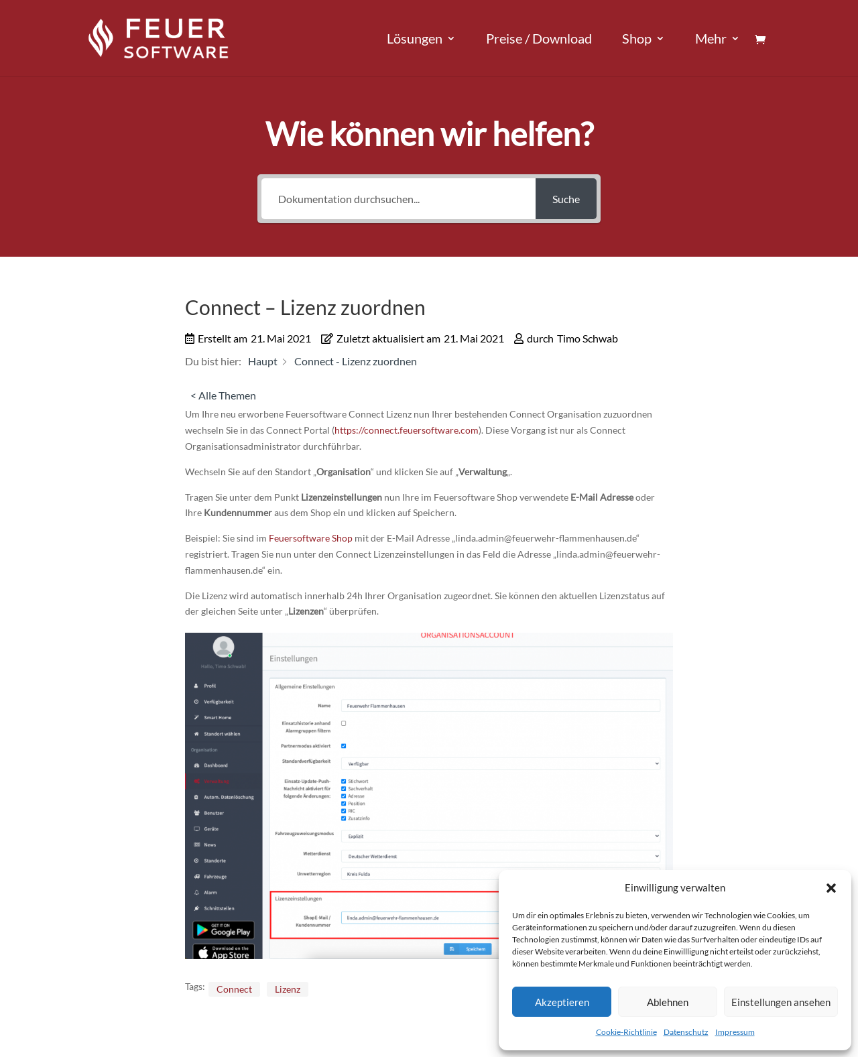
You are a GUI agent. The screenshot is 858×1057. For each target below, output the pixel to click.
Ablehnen (667, 1002)
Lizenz (287, 989)
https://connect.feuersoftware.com (406, 430)
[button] (831, 888)
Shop (637, 40)
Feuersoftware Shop (311, 538)
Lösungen (414, 40)
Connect (234, 989)
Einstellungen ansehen (781, 1002)
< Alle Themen (223, 395)
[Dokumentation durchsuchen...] (398, 198)
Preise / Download (539, 40)
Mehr (711, 40)
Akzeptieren (562, 1002)
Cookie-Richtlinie (626, 1032)
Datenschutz (686, 1032)
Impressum (735, 1032)
